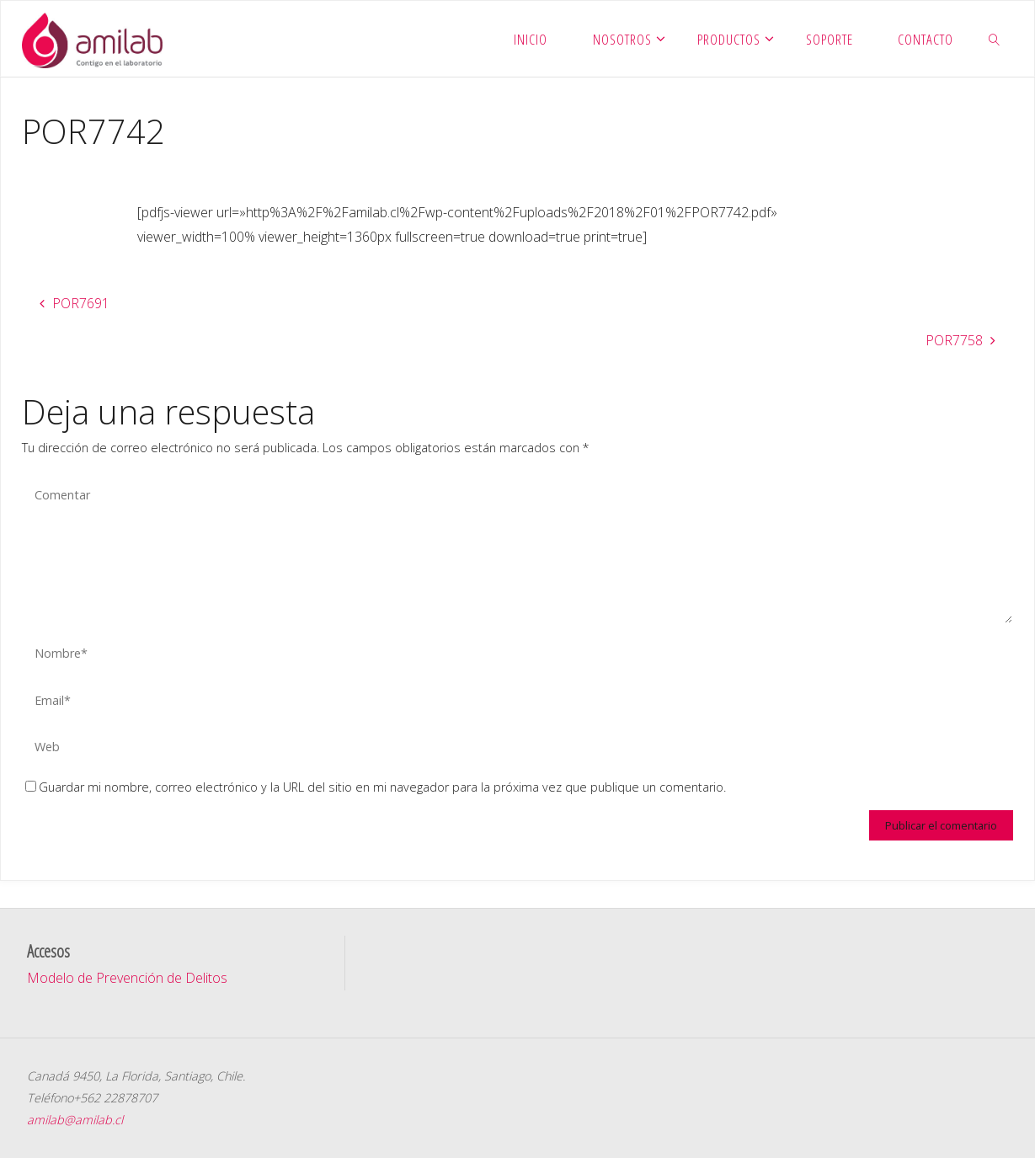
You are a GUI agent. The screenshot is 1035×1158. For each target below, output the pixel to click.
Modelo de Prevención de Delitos (127, 978)
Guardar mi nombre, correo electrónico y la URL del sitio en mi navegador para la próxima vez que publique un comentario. (375, 787)
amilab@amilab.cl (75, 1120)
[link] (994, 39)
